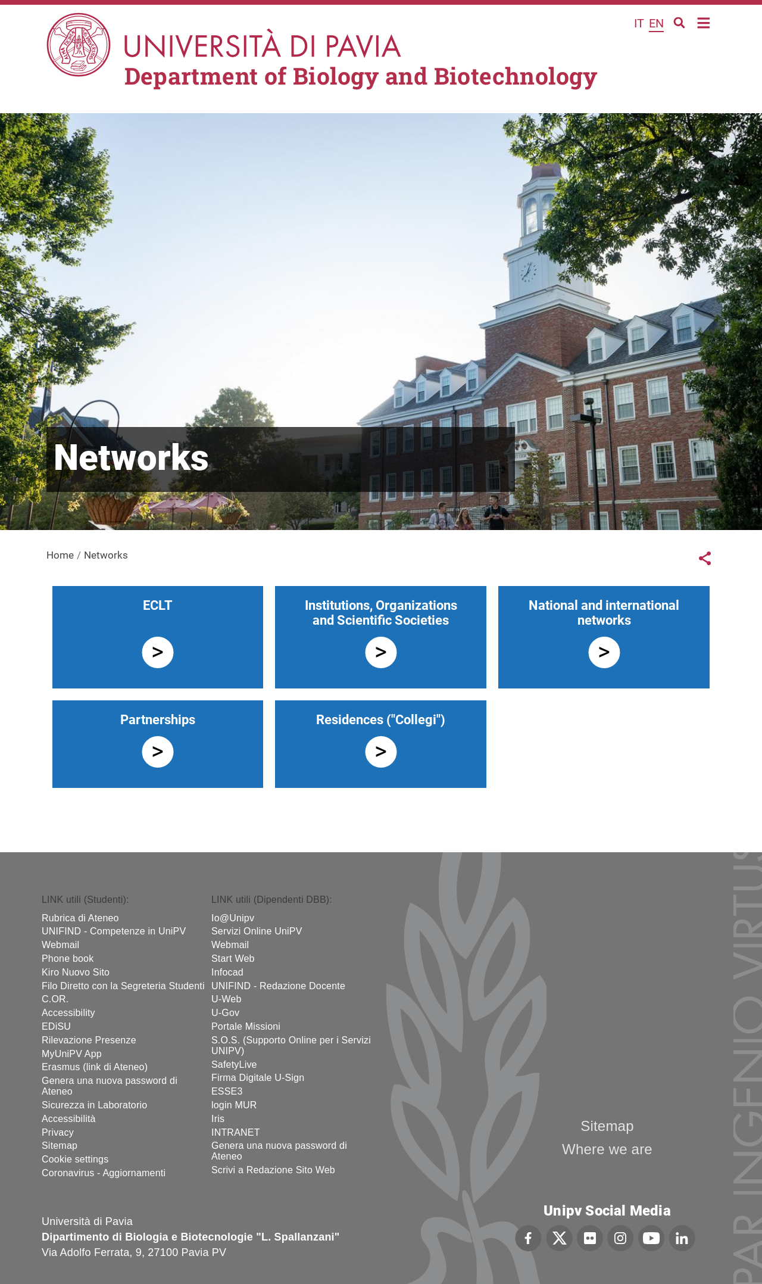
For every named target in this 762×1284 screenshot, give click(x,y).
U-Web (226, 999)
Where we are (607, 1149)
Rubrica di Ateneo (80, 918)
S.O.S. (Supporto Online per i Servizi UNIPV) (291, 1045)
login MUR (234, 1105)
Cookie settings (75, 1159)
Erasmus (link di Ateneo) (95, 1067)
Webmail (60, 945)
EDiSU (56, 1026)
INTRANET (235, 1132)
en (656, 23)
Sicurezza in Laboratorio (94, 1105)
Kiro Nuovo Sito (76, 972)
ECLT (158, 605)
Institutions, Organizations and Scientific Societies (381, 613)
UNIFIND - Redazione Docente (278, 986)
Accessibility (68, 1013)
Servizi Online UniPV (256, 931)
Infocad (227, 972)
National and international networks (604, 613)
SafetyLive (234, 1064)
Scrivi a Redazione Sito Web (273, 1170)
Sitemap (59, 1145)
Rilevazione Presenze (89, 1040)
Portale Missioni (245, 1026)
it (639, 23)
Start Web (233, 958)
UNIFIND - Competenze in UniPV (114, 931)
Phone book (67, 958)
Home (704, 21)
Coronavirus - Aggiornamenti (103, 1173)
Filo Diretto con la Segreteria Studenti (123, 986)
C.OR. (55, 999)
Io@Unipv (232, 918)
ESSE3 (227, 1091)
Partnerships (157, 719)
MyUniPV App (72, 1054)
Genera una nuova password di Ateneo (109, 1086)
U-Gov (225, 1013)
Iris (217, 1119)
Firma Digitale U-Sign (257, 1078)
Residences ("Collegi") (380, 719)
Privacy (58, 1132)
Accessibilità (69, 1119)
